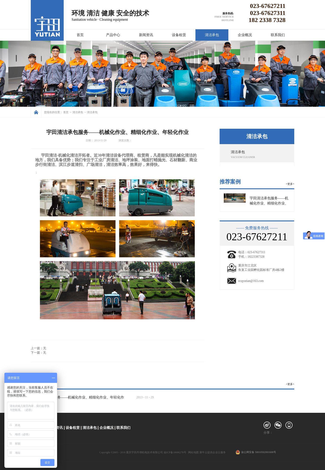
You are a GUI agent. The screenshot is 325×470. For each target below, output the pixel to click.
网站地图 (193, 452)
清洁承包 (77, 112)
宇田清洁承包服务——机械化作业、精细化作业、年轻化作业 (269, 203)
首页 (80, 35)
